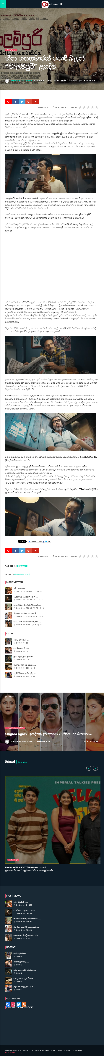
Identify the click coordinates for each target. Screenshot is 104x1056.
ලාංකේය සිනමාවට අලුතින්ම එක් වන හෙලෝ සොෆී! (29, 870)
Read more (91, 741)
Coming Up (11, 50)
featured (22, 566)
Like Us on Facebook (19, 1007)
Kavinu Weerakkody (21, 81)
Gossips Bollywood (15, 728)
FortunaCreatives (13, 1053)
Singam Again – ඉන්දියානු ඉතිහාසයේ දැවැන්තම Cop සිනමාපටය (48, 734)
